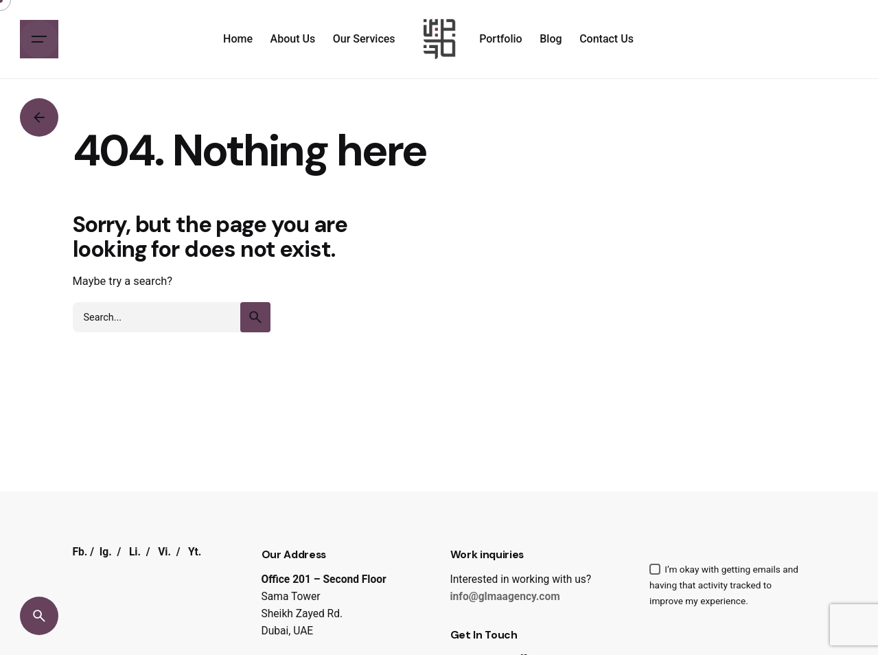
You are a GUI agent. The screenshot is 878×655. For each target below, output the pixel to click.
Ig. (106, 552)
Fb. (80, 552)
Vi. (164, 552)
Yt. (194, 552)
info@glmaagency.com (505, 596)
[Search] (39, 616)
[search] (255, 317)
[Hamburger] (39, 39)
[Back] (39, 117)
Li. (135, 552)
